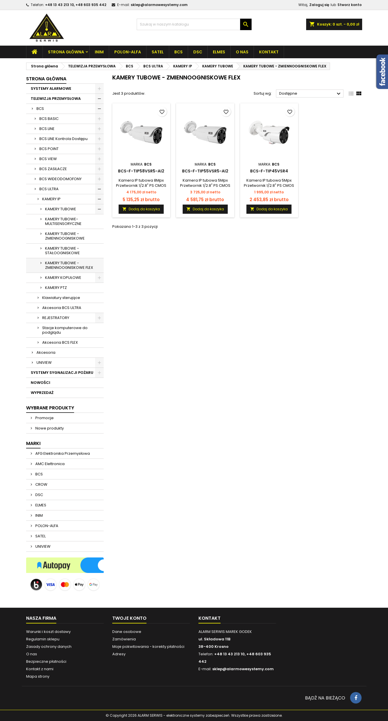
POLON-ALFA (127, 52)
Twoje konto (129, 618)
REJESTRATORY (55, 317)
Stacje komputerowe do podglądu (65, 330)
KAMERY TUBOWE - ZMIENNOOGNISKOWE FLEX (69, 265)
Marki (33, 443)
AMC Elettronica (49, 464)
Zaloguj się (319, 4)
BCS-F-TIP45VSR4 (269, 171)
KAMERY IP (51, 199)
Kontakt (269, 52)
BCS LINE (47, 128)
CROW (40, 484)
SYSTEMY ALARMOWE (51, 88)
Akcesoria (45, 352)
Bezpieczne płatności (46, 661)
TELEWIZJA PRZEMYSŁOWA (56, 98)
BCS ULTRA (49, 189)
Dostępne (310, 93)
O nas (242, 52)
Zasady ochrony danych (49, 646)
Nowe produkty (49, 428)
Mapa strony (37, 676)
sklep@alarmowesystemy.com (159, 4)
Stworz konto (349, 4)
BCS (178, 52)
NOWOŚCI (40, 382)
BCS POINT (49, 148)
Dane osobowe (126, 631)
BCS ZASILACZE (53, 169)
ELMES (219, 52)
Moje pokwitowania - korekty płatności (148, 646)
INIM (99, 52)
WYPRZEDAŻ (42, 392)
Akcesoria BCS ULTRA (61, 307)
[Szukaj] (194, 24)
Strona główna (66, 52)
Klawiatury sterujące (61, 297)
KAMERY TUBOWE (60, 209)
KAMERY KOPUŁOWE (63, 277)
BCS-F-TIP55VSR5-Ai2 (205, 171)
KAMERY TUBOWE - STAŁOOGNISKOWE (62, 251)
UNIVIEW (44, 362)
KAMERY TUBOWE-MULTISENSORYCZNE (63, 221)
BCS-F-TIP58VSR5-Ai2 (141, 171)
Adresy (119, 654)
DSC (197, 52)
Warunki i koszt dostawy (48, 631)
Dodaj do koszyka (141, 209)
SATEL (158, 52)
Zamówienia (124, 639)
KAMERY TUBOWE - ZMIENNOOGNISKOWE (65, 236)
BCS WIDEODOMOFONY (60, 179)
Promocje (44, 418)
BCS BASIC (49, 118)
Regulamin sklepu (42, 639)
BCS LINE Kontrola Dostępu (63, 138)
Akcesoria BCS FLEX (60, 342)
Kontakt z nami (39, 669)
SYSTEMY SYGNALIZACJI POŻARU (62, 372)
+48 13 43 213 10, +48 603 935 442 (75, 4)
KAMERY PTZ (56, 287)
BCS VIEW (48, 159)
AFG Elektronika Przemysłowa (62, 453)
